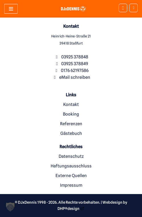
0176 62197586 (75, 70)
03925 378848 (74, 56)
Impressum (71, 185)
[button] (10, 207)
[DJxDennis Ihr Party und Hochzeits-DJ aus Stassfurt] (69, 9)
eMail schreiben (74, 77)
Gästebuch (71, 133)
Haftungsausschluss (71, 166)
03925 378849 (74, 63)
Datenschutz (71, 156)
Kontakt (71, 104)
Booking (71, 114)
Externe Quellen (71, 175)
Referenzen (71, 123)
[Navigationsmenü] (11, 9)
